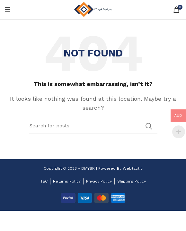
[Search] (93, 126)
